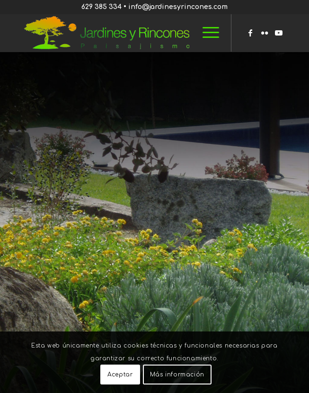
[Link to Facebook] (250, 33)
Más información (177, 374)
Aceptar (119, 374)
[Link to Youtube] (279, 33)
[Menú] (206, 33)
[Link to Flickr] (264, 33)
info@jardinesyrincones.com (178, 6)
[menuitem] (206, 33)
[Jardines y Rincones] (128, 33)
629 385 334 (101, 6)
